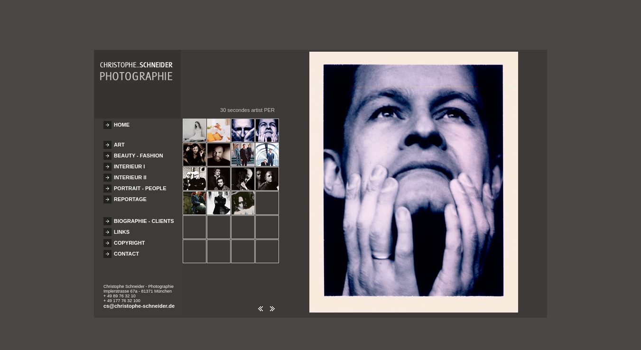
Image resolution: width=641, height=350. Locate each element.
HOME (122, 120)
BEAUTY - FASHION (138, 151)
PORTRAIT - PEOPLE (140, 184)
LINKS (122, 227)
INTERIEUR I (129, 162)
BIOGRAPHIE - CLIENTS (144, 217)
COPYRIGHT (129, 238)
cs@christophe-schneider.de (139, 301)
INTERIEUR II (130, 173)
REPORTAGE (130, 195)
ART (119, 140)
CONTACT (126, 249)
